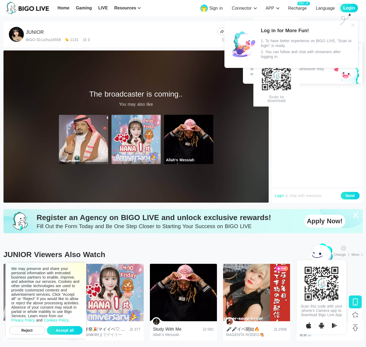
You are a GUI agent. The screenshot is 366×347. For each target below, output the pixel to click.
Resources (125, 8)
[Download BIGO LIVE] (355, 301)
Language (325, 8)
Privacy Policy (23, 320)
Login (279, 195)
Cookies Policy (56, 320)
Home (63, 8)
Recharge (297, 7)
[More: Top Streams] (357, 255)
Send (349, 195)
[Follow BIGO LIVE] (355, 314)
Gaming (84, 8)
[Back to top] (355, 327)
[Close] (353, 25)
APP (269, 8)
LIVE (103, 8)
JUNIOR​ (35, 32)
